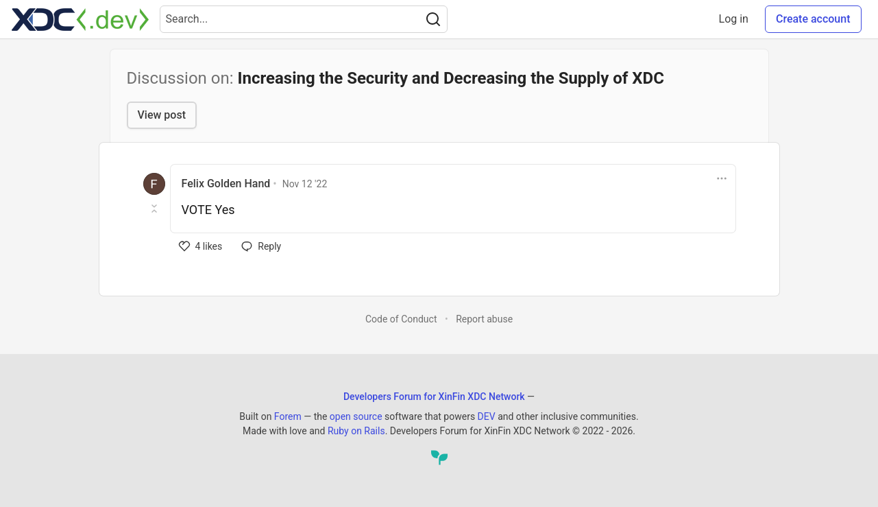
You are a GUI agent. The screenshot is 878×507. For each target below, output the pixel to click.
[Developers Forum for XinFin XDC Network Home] (80, 19)
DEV (487, 416)
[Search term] (304, 19)
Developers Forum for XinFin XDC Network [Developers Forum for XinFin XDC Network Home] (434, 396)
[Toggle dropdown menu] (722, 178)
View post (162, 114)
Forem (288, 416)
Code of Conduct (401, 319)
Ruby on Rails (356, 430)
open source (356, 416)
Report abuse (484, 319)
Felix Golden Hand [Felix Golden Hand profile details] (226, 183)
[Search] (433, 19)
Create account (813, 18)
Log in (733, 18)
